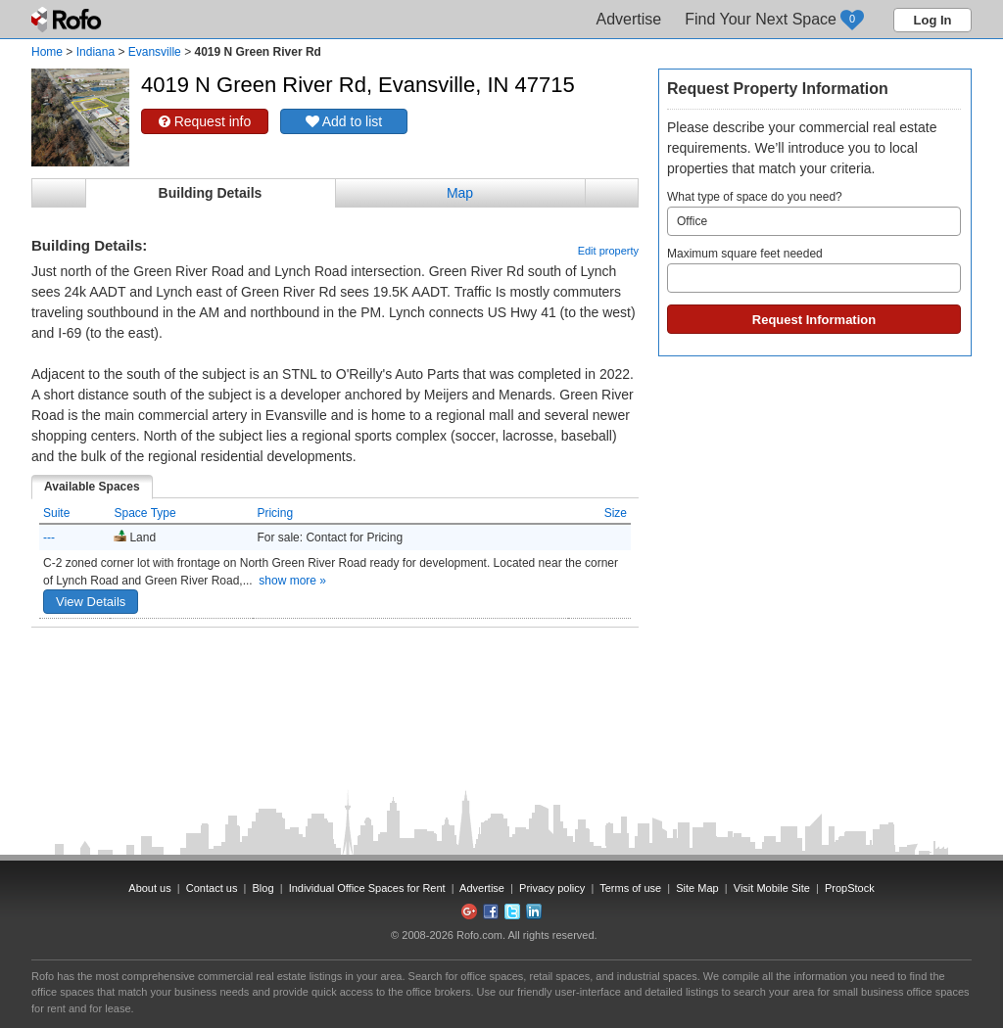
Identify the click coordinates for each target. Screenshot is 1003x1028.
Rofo (68, 19)
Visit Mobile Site (772, 888)
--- (49, 537)
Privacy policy (552, 888)
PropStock (850, 888)
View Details (90, 601)
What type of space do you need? (814, 213)
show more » (292, 580)
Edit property (608, 251)
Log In (933, 20)
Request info (205, 121)
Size (615, 513)
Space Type (144, 513)
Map (460, 193)
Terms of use (630, 888)
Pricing (275, 513)
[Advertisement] (335, 676)
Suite (56, 513)
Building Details (211, 193)
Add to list (344, 121)
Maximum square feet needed (814, 270)
